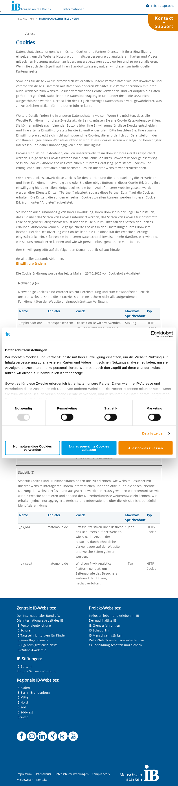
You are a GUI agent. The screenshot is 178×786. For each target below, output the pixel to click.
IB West (22, 717)
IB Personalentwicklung (34, 625)
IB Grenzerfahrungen (104, 625)
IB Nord (22, 702)
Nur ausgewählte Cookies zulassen (89, 447)
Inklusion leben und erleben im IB (114, 615)
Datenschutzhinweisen (89, 115)
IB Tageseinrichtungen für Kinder (41, 635)
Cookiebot (115, 273)
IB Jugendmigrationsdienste (37, 645)
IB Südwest (25, 712)
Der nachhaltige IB (102, 620)
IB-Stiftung (24, 666)
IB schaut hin (25, 18)
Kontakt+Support (164, 22)
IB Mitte (22, 697)
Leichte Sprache (159, 6)
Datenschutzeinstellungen (72, 774)
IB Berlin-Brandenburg (33, 692)
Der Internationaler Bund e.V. (38, 615)
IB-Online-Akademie (31, 650)
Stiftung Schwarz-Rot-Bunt (36, 671)
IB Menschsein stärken (105, 635)
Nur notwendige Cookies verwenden (32, 447)
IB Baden (23, 688)
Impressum (24, 774)
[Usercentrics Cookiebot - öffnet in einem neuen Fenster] (153, 334)
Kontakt (41, 780)
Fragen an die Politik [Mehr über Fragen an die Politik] (36, 9)
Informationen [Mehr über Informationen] (73, 9)
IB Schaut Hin (99, 630)
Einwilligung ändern (31, 263)
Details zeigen (153, 433)
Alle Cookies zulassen (145, 448)
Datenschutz (43, 774)
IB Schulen (24, 630)
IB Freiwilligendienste (32, 640)
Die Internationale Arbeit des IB (40, 620)
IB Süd (21, 707)
